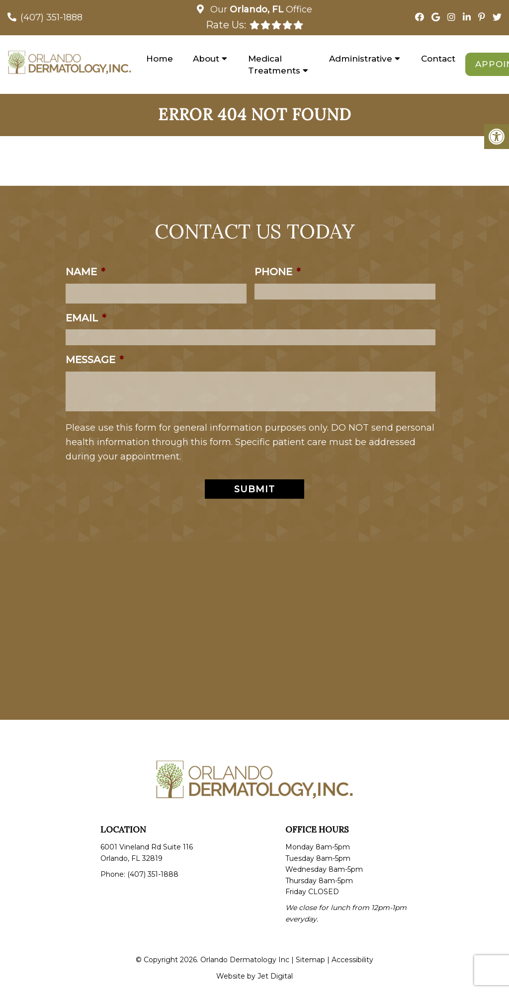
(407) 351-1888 (51, 17)
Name (85, 272)
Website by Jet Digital (254, 976)
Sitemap (310, 959)
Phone (277, 272)
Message (94, 360)
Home (159, 59)
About (206, 59)
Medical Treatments (274, 65)
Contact (438, 59)
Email (86, 318)
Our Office (260, 9)
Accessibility (352, 959)
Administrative (360, 59)
